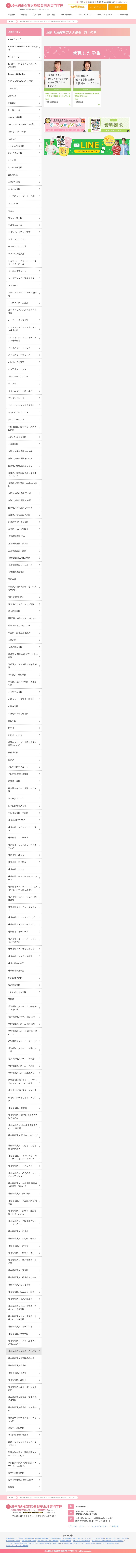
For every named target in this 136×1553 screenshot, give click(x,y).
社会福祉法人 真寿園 (18, 1270)
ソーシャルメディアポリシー (98, 1526)
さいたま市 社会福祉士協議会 (21, 124)
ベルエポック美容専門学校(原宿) (16, 1543)
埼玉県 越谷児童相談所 (19, 633)
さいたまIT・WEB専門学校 (81, 1541)
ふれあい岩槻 (14, 182)
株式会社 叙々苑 (16, 855)
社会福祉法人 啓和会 (17, 1108)
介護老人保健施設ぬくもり (20, 466)
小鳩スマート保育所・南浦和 (21, 699)
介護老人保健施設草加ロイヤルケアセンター (22, 474)
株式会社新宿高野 (16, 963)
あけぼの (12, 103)
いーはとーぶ (14, 110)
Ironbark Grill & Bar (16, 74)
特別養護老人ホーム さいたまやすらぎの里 (22, 1008)
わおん (11, 210)
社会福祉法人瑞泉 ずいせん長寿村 (22, 1388)
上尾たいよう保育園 (17, 437)
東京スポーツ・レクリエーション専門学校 (91, 1538)
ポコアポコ (13, 384)
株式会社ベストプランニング (21, 949)
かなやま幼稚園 (15, 117)
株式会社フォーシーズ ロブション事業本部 (22, 940)
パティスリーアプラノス (19, 355)
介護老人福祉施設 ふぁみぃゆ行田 (22, 484)
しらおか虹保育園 (16, 146)
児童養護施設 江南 (16, 536)
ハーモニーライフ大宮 (18, 320)
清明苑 (11, 999)
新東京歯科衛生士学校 (29, 1541)
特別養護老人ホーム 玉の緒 (21, 1059)
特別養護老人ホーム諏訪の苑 (21, 1073)
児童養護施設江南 (16, 572)
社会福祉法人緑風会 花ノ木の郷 (22, 1409)
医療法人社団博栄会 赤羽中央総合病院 (22, 588)
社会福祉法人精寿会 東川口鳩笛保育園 (22, 1398)
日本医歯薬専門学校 (69, 1538)
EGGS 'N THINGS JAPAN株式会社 (23, 48)
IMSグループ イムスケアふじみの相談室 (22, 65)
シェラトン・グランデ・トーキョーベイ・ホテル (22, 262)
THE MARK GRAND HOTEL (21, 81)
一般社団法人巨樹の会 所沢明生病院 (22, 428)
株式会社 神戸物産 (17, 862)
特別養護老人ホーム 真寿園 (21, 1066)
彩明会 (11, 728)
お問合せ (81, 2)
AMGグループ (14, 39)
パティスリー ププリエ (19, 348)
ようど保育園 (14, 189)
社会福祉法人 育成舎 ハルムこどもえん (23, 1136)
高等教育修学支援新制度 (105, 2)
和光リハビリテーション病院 (21, 604)
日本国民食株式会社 (17, 806)
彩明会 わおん (15, 735)
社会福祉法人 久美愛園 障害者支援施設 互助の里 (22, 1184)
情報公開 (90, 2)
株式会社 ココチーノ (18, 837)
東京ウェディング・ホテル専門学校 (17, 1546)
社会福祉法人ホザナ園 (18, 1334)
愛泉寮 (11, 760)
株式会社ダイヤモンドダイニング (22, 908)
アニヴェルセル (15, 225)
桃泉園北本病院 (15, 978)
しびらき (12, 139)
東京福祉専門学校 (55, 1538)
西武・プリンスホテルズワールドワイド (22, 1443)
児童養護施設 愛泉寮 (18, 543)
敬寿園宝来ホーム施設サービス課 (22, 789)
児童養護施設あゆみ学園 (19, 558)
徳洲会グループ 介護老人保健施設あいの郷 (22, 743)
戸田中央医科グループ (18, 767)
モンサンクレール (16, 398)
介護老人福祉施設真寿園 (19, 515)
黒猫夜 (11, 1487)
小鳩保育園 (13, 706)
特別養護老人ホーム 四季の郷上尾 (22, 1050)
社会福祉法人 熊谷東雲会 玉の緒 (22, 1261)
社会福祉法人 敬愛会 (18, 1231)
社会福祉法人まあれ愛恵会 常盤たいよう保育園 (22, 1317)
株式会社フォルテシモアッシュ (22, 924)
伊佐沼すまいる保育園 (18, 522)
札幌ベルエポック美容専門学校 (84, 1543)
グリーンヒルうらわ (17, 239)
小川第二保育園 (15, 692)
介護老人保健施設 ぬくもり (20, 451)
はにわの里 (13, 175)
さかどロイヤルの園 (17, 132)
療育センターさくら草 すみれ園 (22, 1099)
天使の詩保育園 (15, 647)
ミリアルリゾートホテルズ (20, 391)
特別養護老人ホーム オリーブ (22, 1041)
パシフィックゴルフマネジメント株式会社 (22, 328)
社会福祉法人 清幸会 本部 (21, 1253)
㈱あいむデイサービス (18, 412)
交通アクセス (121, 2)
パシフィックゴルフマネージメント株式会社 (22, 339)
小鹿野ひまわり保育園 (18, 714)
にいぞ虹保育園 (15, 153)
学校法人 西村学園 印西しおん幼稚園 (23, 655)
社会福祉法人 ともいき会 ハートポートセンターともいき (22, 1157)
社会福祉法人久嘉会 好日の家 (22, 1351)
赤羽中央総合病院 (16, 1473)
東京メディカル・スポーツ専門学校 (117, 1538)
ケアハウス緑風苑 (16, 254)
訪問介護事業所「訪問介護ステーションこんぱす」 (22, 1464)
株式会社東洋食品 (16, 970)
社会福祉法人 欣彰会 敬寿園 (22, 1238)
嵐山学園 (12, 721)
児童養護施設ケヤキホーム (20, 565)
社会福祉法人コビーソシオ (20, 1326)
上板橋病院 (13, 444)
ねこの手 (12, 160)
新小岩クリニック (16, 799)
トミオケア (13, 285)
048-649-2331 (78, 1506)
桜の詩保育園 (14, 985)
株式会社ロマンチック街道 (20, 956)
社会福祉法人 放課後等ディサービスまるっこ (22, 1222)
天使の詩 (12, 640)
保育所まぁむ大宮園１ (18, 529)
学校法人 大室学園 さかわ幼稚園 (22, 666)
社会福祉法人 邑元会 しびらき (22, 1277)
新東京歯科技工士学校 (13, 1541)
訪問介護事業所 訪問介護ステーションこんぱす (22, 1454)
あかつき (12, 96)
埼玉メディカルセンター (19, 625)
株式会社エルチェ (16, 869)
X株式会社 (13, 88)
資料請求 (118, 7)
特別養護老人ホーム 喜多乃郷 (21, 1024)
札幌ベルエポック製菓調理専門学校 (107, 1543)
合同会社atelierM (15, 597)
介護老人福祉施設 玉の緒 (19, 493)
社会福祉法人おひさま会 (19, 1285)
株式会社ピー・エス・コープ (21, 917)
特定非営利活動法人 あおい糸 (22, 1090)
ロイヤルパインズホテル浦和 (21, 405)
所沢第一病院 (14, 781)
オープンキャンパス (97, 7)
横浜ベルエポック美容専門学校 (107, 1541)
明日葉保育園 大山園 (18, 813)
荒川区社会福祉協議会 (18, 1435)
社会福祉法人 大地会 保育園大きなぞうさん (23, 1116)
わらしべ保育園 (15, 218)
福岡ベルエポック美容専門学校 (63, 1543)
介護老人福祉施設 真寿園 (19, 500)
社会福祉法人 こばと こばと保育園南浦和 (22, 1147)
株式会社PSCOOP (16, 820)
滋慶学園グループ (11, 1538)
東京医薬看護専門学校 (42, 1538)
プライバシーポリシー (77, 1526)
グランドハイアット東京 (19, 232)
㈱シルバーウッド (16, 419)
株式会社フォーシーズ (18, 932)
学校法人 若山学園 (17, 675)
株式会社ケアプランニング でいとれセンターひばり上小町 (22, 888)
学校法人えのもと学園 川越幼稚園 (22, 683)
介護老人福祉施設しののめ (20, 508)
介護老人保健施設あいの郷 (20, 458)
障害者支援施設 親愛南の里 (20, 1480)
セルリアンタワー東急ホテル (21, 278)
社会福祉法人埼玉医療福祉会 (21, 1358)
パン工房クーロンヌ (17, 369)
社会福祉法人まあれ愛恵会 (20, 1299)
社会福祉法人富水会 (17, 1373)
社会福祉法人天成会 (17, 1365)
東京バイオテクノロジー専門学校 (47, 1541)
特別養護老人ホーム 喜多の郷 (21, 1017)
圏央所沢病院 (14, 611)
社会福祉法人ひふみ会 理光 (21, 1292)
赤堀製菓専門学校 (65, 1541)
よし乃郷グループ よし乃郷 (21, 196)
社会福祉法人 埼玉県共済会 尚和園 (22, 1202)
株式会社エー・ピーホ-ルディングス (22, 878)
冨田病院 (12, 579)
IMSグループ (14, 57)
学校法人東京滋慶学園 (26, 1538)
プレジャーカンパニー (18, 376)
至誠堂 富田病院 (16, 1428)
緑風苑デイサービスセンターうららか (22, 1419)
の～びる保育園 (15, 167)
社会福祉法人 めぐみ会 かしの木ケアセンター (22, 1174)
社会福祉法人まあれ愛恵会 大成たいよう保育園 (22, 1307)
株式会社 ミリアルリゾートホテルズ (22, 846)
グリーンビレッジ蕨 (17, 246)
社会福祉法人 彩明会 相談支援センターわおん (22, 1212)
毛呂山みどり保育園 (17, 992)
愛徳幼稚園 (13, 752)
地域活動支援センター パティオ (22, 618)
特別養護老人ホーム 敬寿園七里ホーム (22, 1032)
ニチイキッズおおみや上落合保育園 (22, 311)
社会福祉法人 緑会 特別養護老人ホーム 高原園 (23, 1126)
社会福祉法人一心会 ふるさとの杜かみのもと (22, 1342)
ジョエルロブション (17, 271)
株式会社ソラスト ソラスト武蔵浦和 (22, 898)
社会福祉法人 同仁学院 (19, 1193)
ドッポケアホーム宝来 (18, 303)
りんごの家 (13, 203)
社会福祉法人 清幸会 (18, 1246)
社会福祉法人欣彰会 (17, 1380)
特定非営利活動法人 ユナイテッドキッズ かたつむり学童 (22, 1081)
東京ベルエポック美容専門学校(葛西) (39, 1543)
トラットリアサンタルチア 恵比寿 (22, 294)
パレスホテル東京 (16, 362)
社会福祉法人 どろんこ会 (20, 1166)
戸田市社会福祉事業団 (18, 774)
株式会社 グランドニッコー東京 (22, 828)
